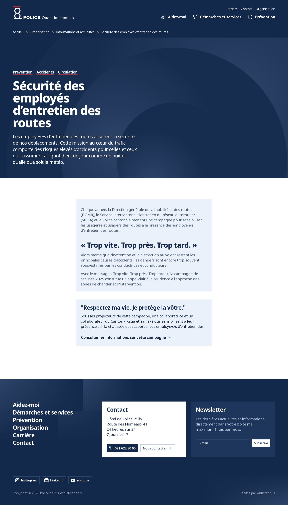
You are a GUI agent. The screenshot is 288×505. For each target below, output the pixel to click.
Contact (23, 442)
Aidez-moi (26, 405)
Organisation (39, 32)
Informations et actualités (75, 32)
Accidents (45, 72)
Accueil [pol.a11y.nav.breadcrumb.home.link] (18, 32)
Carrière (24, 435)
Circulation (68, 72)
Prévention (23, 72)
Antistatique (266, 493)
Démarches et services (43, 412)
